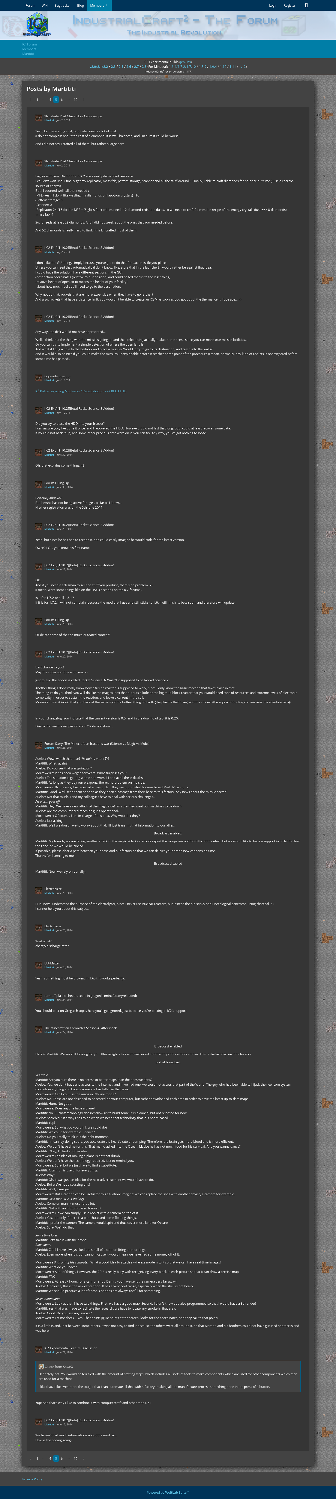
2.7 (136, 66)
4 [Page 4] (50, 99)
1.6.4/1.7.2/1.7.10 (182, 66)
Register (290, 5)
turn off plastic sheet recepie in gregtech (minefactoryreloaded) (90, 995)
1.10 (223, 66)
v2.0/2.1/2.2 (99, 66)
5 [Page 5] (56, 99)
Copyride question (57, 376)
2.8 (144, 66)
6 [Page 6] (62, 99)
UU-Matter (52, 963)
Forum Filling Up (56, 483)
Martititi (49, 120)
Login (273, 5)
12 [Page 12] (76, 99)
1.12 (242, 66)
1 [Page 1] (37, 99)
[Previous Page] (30, 99)
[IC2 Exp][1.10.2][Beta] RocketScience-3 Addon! (79, 247)
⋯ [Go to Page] (43, 99)
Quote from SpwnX (59, 1367)
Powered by (168, 1492)
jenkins (185, 62)
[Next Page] (83, 99)
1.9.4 (213, 66)
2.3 (113, 66)
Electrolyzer (53, 889)
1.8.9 (202, 66)
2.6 (128, 66)
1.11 (233, 66)
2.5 (121, 66)
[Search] (306, 5)
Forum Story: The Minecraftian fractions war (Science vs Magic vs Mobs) (96, 743)
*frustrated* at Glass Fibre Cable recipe (73, 116)
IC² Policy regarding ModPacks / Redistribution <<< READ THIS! (81, 391)
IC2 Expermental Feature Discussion (70, 1348)
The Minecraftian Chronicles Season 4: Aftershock (80, 1028)
